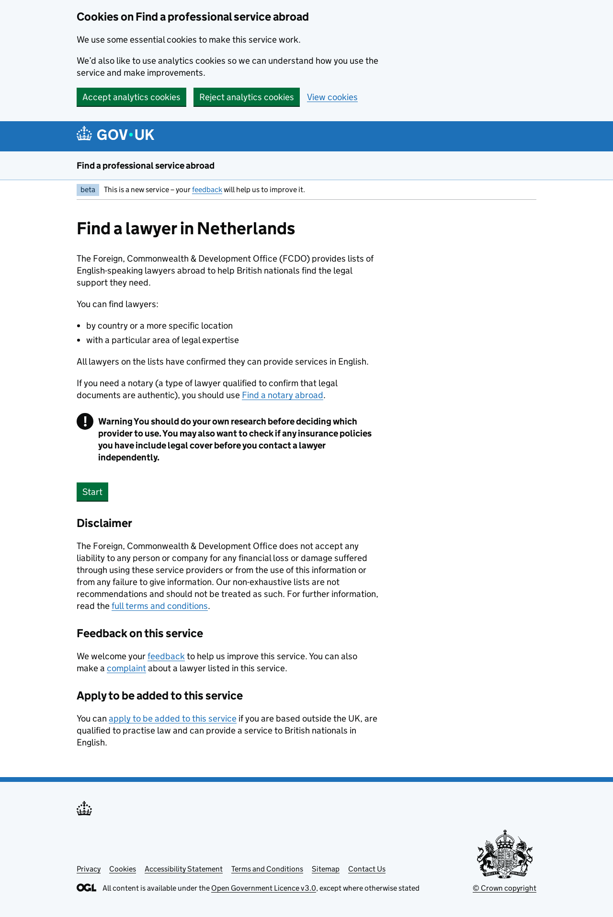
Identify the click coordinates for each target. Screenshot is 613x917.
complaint (126, 668)
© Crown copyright (504, 888)
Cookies (122, 868)
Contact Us (367, 868)
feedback (207, 189)
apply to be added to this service (173, 718)
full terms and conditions (160, 605)
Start (92, 491)
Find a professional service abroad (146, 165)
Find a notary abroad (282, 395)
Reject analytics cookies (246, 97)
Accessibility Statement (184, 868)
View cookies (332, 97)
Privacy (89, 868)
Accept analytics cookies (131, 97)
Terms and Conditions (267, 868)
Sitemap (326, 868)
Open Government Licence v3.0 (263, 888)
